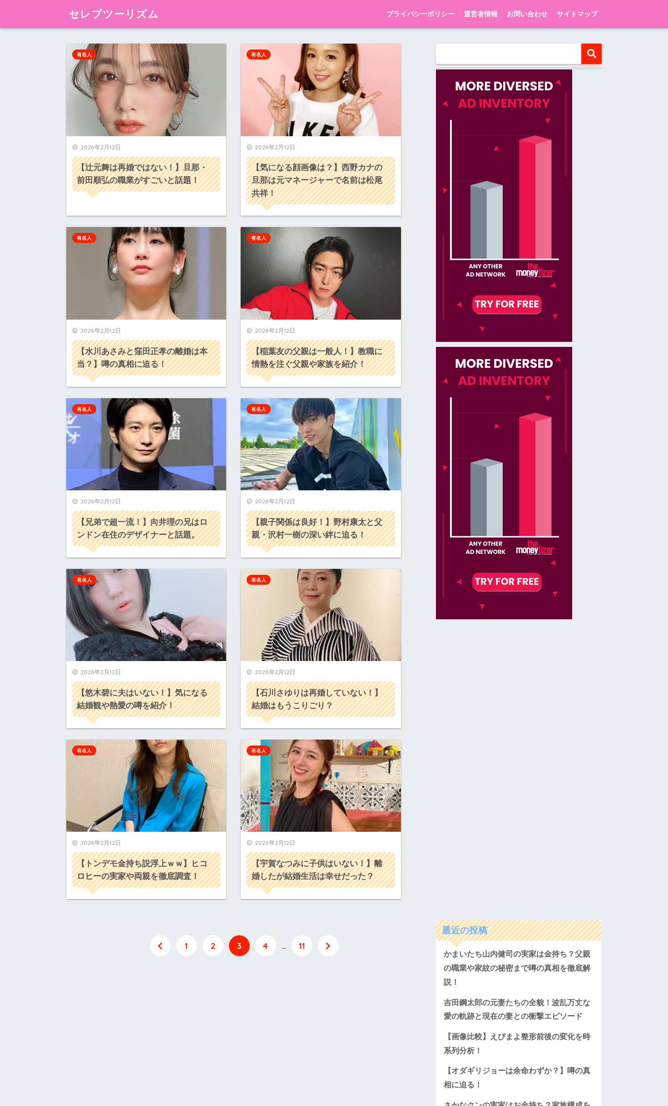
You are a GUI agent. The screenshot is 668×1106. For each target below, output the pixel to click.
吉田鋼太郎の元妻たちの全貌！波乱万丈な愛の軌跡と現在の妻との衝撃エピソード (517, 732)
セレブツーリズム (114, 13)
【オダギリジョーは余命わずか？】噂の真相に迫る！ (517, 801)
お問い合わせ (527, 14)
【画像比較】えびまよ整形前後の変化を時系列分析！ (517, 766)
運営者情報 (481, 14)
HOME (334, 1062)
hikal (543, 967)
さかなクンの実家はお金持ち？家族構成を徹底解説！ (517, 835)
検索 (591, 54)
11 (302, 946)
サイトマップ (577, 14)
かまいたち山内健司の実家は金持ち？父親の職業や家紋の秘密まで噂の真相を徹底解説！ (517, 691)
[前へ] (160, 945)
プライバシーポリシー (420, 14)
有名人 (84, 54)
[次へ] (328, 945)
